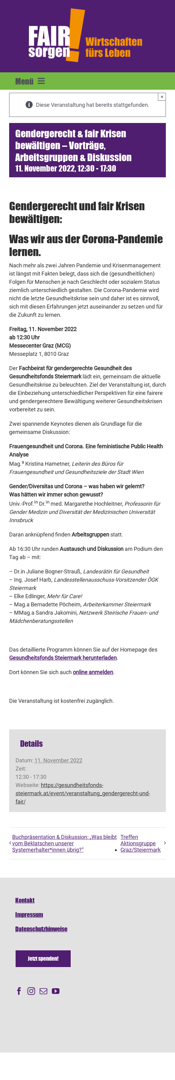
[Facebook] (19, 991)
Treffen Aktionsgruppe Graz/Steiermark (140, 843)
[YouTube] (55, 991)
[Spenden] (43, 958)
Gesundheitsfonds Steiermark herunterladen (63, 658)
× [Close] (162, 96)
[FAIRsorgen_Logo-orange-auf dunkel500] (85, 7)
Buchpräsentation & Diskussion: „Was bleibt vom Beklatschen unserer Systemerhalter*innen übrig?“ (64, 843)
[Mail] (43, 991)
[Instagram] (31, 991)
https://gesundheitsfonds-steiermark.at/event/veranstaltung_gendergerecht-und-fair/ (83, 793)
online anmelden (93, 672)
